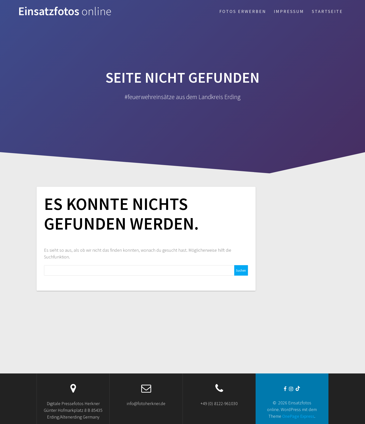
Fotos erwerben (242, 11)
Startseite (327, 11)
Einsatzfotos (64, 11)
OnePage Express (298, 416)
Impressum (289, 11)
